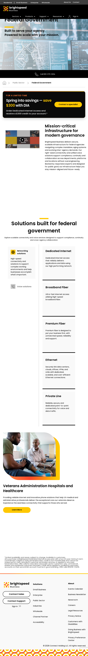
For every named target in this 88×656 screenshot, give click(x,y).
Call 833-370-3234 (47, 74)
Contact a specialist (68, 104)
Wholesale (46, 2)
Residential (8, 2)
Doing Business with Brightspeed (76, 631)
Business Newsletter (77, 594)
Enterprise (37, 595)
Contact (76, 2)
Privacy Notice (74, 616)
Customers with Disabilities (75, 622)
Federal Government (41, 82)
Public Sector (19, 82)
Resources (58, 16)
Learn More (17, 510)
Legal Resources (75, 610)
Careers (71, 605)
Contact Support (16, 601)
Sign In (73, 16)
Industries (37, 606)
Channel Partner (40, 616)
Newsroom (73, 599)
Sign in (16, 606)
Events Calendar (75, 589)
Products (30, 16)
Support (44, 16)
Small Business (21, 2)
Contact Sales (16, 594)
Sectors (16, 16)
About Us (67, 2)
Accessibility (38, 622)
